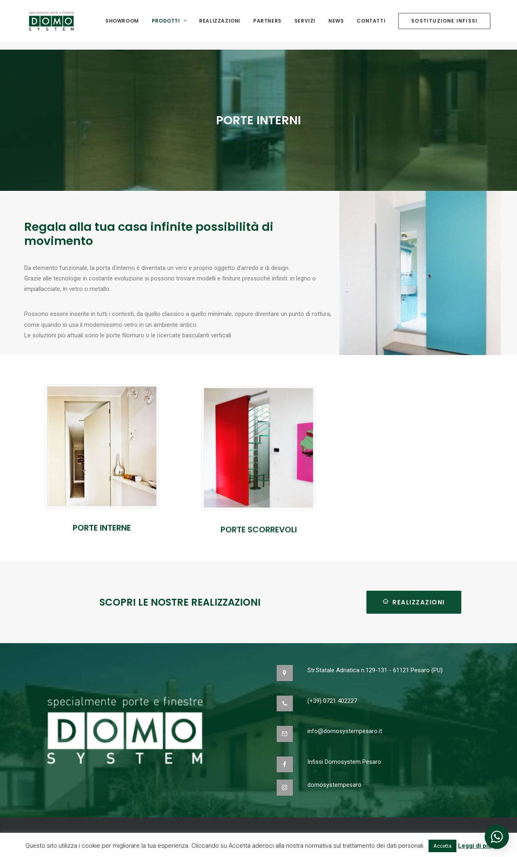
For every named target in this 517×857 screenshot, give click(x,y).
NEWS (336, 24)
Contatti (371, 24)
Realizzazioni (219, 24)
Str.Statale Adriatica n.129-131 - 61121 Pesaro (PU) (375, 670)
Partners (267, 24)
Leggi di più (475, 845)
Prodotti (169, 24)
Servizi (304, 24)
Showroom (122, 24)
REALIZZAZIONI (376, 602)
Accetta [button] (442, 846)
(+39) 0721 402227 (332, 700)
